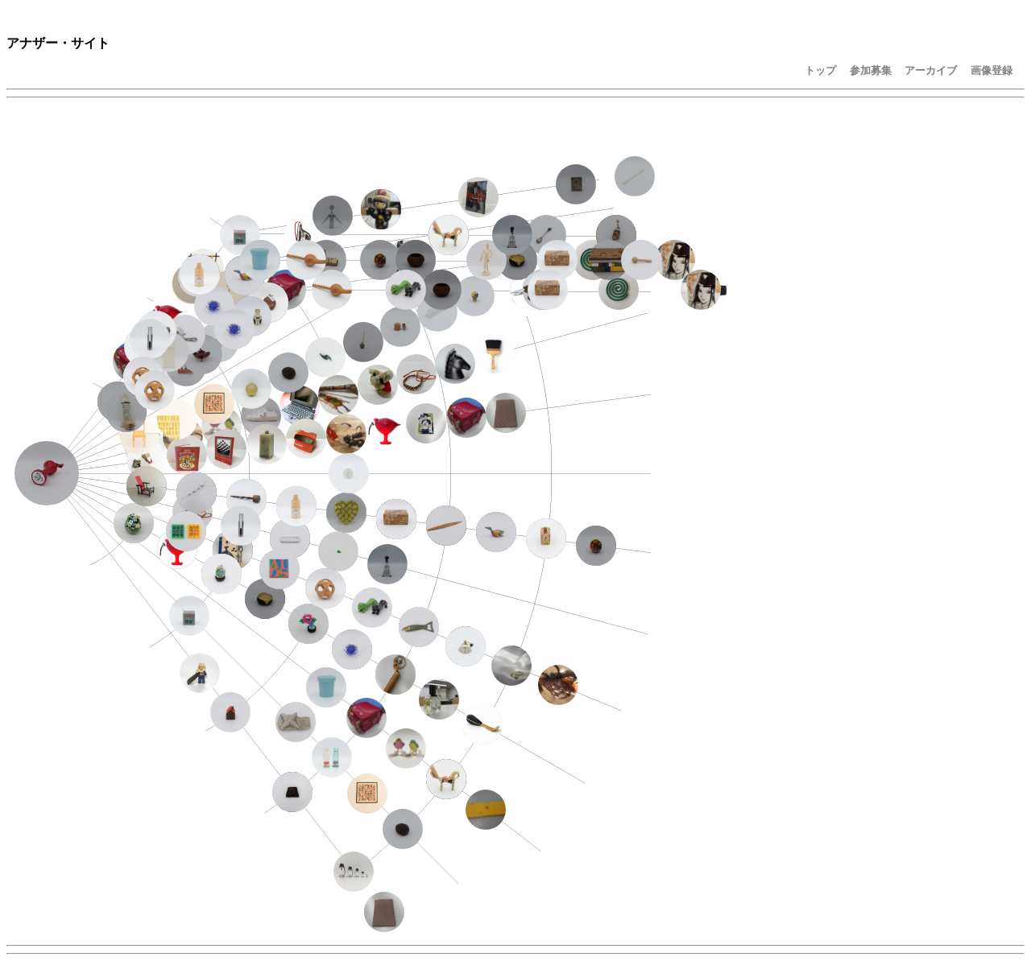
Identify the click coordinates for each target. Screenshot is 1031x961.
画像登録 (991, 70)
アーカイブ (931, 70)
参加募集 (871, 70)
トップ (820, 70)
